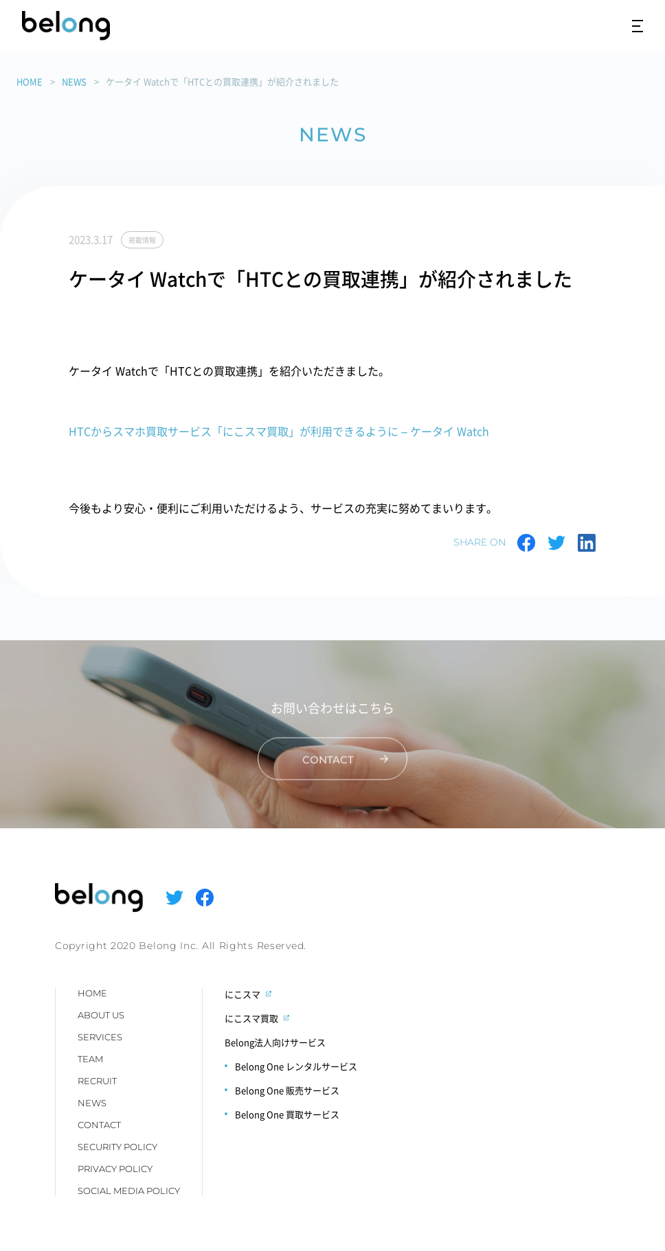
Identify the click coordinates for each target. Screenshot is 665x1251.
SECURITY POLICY (117, 1146)
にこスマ (242, 994)
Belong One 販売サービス (287, 1090)
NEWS (74, 81)
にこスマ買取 (251, 1018)
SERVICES (100, 1036)
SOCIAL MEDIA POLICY (129, 1190)
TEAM (90, 1058)
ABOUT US (101, 1014)
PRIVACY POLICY (115, 1168)
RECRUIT (97, 1080)
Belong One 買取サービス (287, 1114)
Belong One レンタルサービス (296, 1066)
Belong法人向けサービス (275, 1042)
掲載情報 (142, 240)
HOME (29, 81)
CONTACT (99, 1124)
